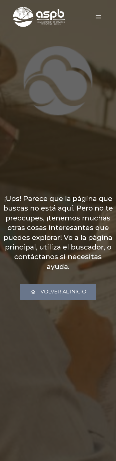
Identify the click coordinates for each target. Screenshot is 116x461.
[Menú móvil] (98, 17)
